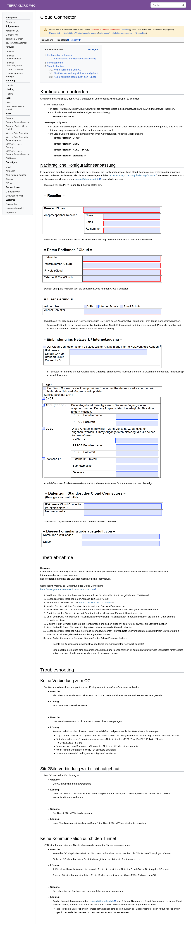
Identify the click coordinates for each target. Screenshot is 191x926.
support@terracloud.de (87, 179)
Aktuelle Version (90, 33)
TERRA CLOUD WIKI (21, 5)
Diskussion (115, 30)
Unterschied (54, 33)
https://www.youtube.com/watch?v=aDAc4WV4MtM (67, 589)
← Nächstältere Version (71, 33)
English (74, 40)
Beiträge (125, 30)
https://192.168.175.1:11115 (94, 602)
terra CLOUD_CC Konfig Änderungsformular (132, 175)
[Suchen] (168, 4)
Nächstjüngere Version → (123, 33)
